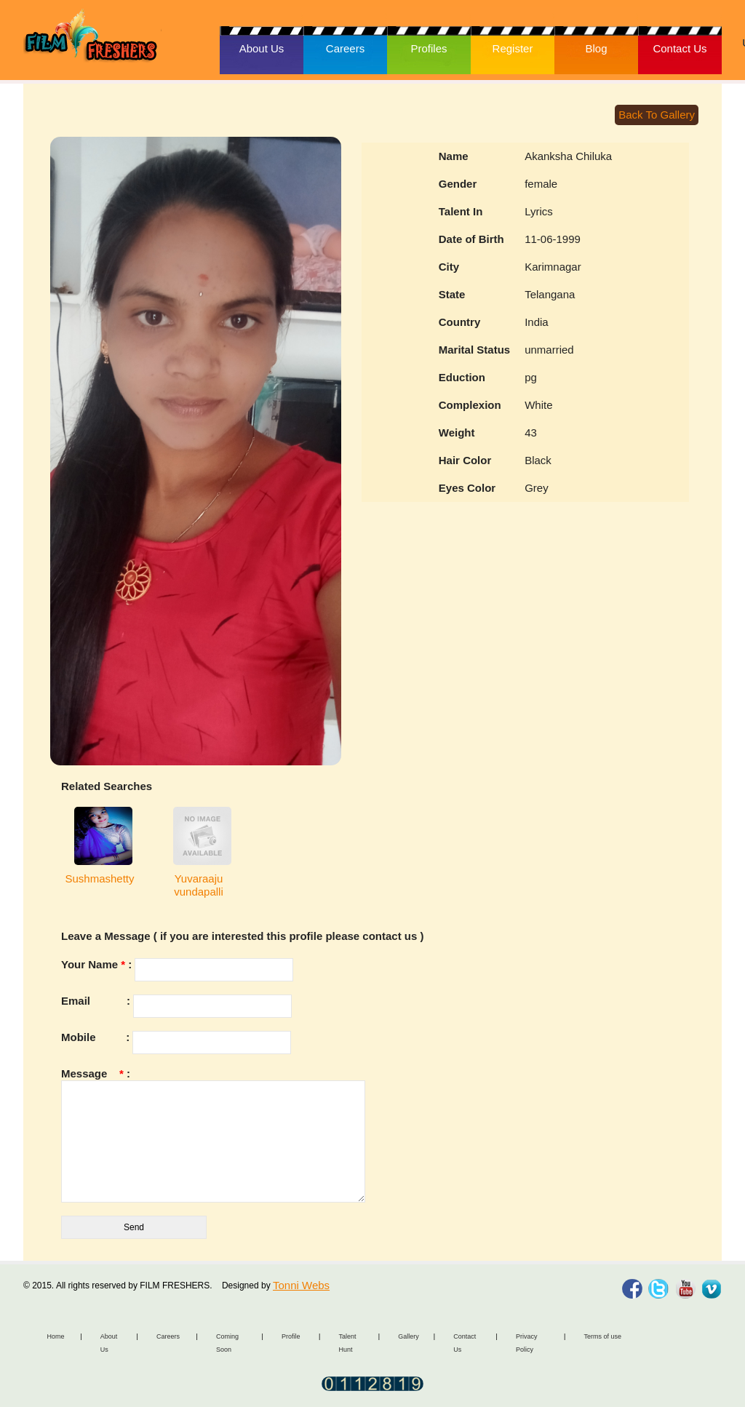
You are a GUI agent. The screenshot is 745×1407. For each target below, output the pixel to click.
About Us (261, 48)
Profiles (428, 48)
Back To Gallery (656, 114)
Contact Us (679, 48)
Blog (596, 48)
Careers (345, 48)
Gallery (408, 1336)
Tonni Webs (301, 1285)
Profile (291, 1336)
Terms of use (602, 1336)
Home (56, 1336)
